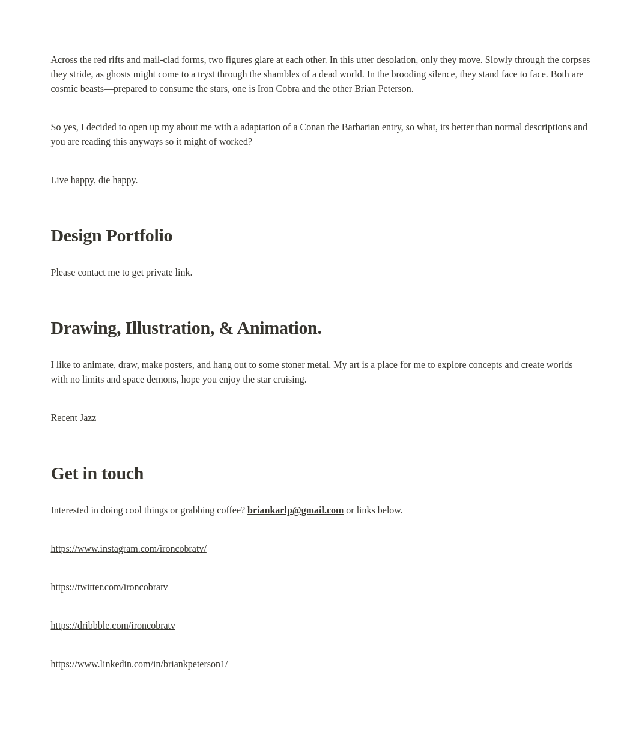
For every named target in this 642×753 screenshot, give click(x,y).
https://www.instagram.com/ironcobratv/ (129, 548)
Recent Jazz (74, 418)
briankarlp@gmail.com (295, 510)
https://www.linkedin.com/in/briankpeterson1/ (139, 664)
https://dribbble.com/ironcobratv (113, 625)
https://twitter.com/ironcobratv (109, 587)
